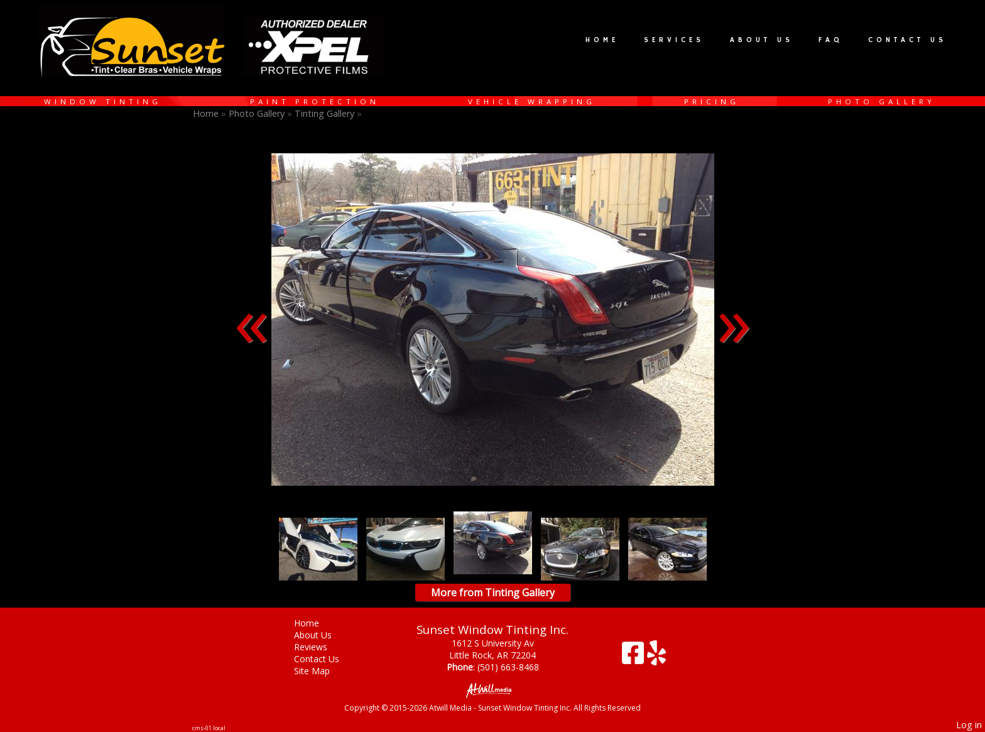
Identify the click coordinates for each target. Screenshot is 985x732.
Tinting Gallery (326, 113)
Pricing (711, 101)
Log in (969, 725)
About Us (761, 40)
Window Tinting (102, 101)
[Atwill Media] (492, 689)
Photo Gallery (881, 101)
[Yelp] (656, 657)
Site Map (321, 671)
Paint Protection (314, 101)
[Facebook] (634, 657)
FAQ (831, 40)
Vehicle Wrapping (532, 101)
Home (602, 40)
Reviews (320, 647)
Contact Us (907, 40)
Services (674, 40)
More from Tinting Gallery (493, 592)
